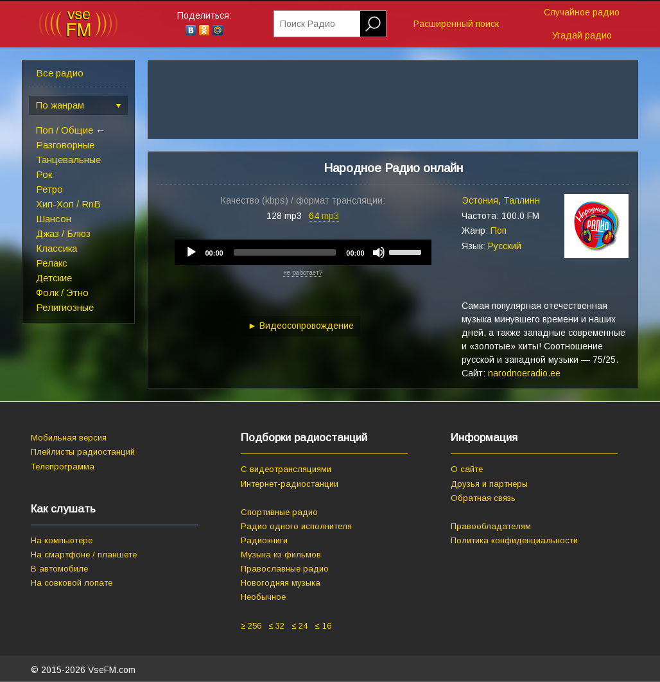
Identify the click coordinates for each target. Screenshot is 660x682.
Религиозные (65, 307)
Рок (44, 174)
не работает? (302, 272)
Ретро (49, 189)
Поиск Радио (307, 24)
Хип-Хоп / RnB (68, 203)
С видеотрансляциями (286, 469)
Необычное (263, 597)
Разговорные (65, 144)
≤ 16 (323, 626)
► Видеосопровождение (301, 325)
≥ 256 (251, 626)
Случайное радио (582, 12)
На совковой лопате (71, 583)
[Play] (191, 252)
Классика (56, 248)
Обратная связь (483, 498)
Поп (499, 230)
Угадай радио (582, 35)
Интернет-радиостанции (289, 484)
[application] (303, 252)
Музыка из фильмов (281, 554)
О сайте (467, 469)
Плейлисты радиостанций (83, 452)
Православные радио (285, 568)
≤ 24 (299, 626)
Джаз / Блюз (63, 233)
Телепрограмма (62, 466)
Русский (504, 246)
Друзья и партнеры (489, 484)
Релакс (51, 263)
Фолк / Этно (62, 292)
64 (324, 216)
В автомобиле (59, 568)
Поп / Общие (64, 130)
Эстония (480, 200)
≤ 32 (276, 626)
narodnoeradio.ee (524, 373)
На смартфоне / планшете (84, 554)
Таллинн (521, 200)
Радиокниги (264, 540)
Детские (54, 277)
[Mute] (378, 252)
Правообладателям (491, 526)
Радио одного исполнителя (296, 526)
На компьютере (61, 540)
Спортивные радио (279, 512)
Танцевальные (68, 159)
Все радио (59, 72)
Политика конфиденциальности (514, 540)
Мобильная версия (69, 437)
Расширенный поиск (456, 24)
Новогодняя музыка (280, 583)
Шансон (53, 218)
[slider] (285, 252)
